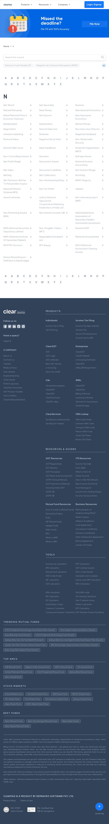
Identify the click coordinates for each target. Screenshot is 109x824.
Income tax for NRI (84, 338)
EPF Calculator (82, 608)
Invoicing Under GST (55, 488)
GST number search (85, 568)
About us (7, 356)
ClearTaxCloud (53, 397)
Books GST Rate (83, 439)
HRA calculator (53, 592)
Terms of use (26, 800)
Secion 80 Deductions (86, 334)
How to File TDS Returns (87, 480)
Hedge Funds (52, 525)
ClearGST (80, 352)
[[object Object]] (99, 807)
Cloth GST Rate (83, 435)
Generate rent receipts (87, 576)
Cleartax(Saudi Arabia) (14, 399)
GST (48, 352)
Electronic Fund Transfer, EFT (18, 65)
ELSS (48, 517)
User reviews (9, 372)
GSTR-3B (50, 496)
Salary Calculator (84, 604)
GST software (52, 360)
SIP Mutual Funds (54, 521)
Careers (7, 364)
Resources (46, 4)
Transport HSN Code (85, 427)
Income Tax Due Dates (86, 496)
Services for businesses (87, 401)
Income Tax (81, 330)
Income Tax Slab (83, 464)
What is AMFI (52, 537)
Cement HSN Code (85, 423)
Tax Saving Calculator (86, 596)
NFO (48, 533)
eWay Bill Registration (86, 368)
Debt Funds (51, 529)
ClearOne (80, 390)
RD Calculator (52, 596)
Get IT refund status (85, 600)
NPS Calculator (83, 584)
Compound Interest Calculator (60, 612)
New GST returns (53, 364)
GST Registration (54, 464)
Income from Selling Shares (88, 492)
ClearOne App (82, 405)
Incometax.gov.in (84, 488)
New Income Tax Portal (86, 484)
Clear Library (9, 380)
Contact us (8, 360)
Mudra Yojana (82, 517)
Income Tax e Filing (55, 326)
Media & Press (10, 368)
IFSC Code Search (84, 572)
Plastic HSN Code (84, 431)
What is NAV (51, 541)
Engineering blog (11, 376)
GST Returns (51, 468)
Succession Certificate (86, 529)
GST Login (50, 356)
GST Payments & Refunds (58, 484)
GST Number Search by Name (90, 612)
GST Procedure (53, 472)
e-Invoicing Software (85, 360)
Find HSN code (82, 592)
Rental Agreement (84, 541)
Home (6, 46)
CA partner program (55, 386)
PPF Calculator (83, 564)
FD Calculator (52, 600)
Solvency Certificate (85, 533)
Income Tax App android (87, 326)
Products (27, 4)
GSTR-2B (50, 492)
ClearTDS (80, 364)
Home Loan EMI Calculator (88, 580)
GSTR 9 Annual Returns (56, 480)
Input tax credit (53, 372)
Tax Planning (51, 330)
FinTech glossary (11, 384)
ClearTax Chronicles (12, 388)
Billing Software (83, 393)
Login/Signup (94, 4)
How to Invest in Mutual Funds (60, 510)
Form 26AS (81, 468)
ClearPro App (52, 401)
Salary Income (82, 476)
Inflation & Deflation (85, 521)
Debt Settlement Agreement (89, 537)
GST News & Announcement (59, 476)
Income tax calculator (56, 564)
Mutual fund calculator (56, 572)
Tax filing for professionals (58, 419)
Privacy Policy (9, 800)
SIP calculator (52, 580)
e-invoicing (51, 368)
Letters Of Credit (84, 545)
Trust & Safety (9, 395)
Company (64, 4)
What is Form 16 (83, 472)
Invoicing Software (84, 397)
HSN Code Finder (84, 419)
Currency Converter (55, 608)
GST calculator (53, 584)
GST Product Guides (13, 392)
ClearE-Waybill (82, 356)
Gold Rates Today (54, 604)
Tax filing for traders (55, 423)
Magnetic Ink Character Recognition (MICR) (57, 65)
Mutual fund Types (54, 514)
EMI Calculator (52, 568)
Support (7, 341)
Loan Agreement (84, 525)
